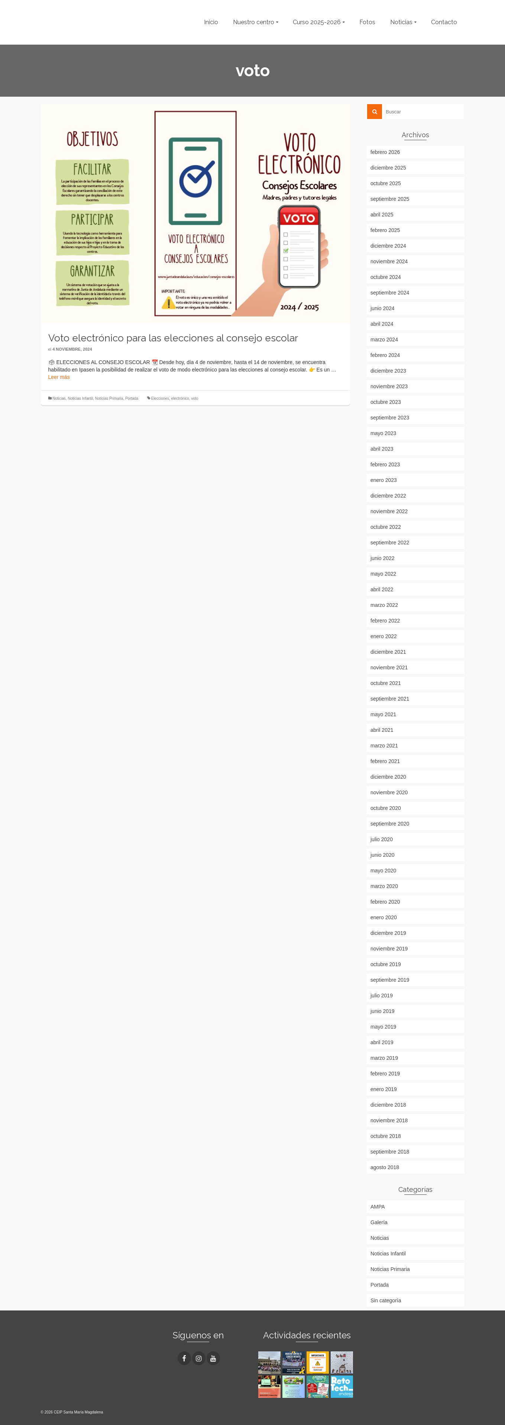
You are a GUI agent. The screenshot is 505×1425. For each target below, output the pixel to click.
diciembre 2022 (388, 496)
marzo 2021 (384, 746)
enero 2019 (383, 1089)
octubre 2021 (385, 683)
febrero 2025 (385, 230)
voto (194, 398)
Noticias (59, 398)
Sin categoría (385, 1300)
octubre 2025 (385, 183)
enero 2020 (383, 917)
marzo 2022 (384, 605)
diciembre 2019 (388, 933)
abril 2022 (382, 589)
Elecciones (160, 398)
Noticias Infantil (80, 398)
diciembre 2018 (388, 1105)
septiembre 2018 (389, 1152)
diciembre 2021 (388, 652)
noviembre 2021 (389, 667)
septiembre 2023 (389, 418)
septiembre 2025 (389, 199)
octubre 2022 (385, 527)
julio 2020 (381, 839)
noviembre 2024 (389, 261)
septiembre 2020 (389, 824)
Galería (379, 1222)
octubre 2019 (385, 964)
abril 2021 (382, 730)
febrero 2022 (385, 621)
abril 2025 (382, 215)
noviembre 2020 (389, 792)
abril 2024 (382, 324)
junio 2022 (382, 558)
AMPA (377, 1207)
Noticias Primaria (109, 398)
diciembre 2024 (388, 246)
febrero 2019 (385, 1074)
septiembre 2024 (389, 293)
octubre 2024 (385, 277)
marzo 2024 (384, 339)
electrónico (180, 398)
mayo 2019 (383, 1027)
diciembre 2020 (388, 777)
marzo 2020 (384, 886)
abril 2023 (382, 449)
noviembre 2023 (389, 386)
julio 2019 (381, 995)
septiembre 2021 (389, 699)
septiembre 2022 (389, 543)
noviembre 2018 (389, 1120)
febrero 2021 (385, 761)
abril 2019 (382, 1042)
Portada (131, 398)
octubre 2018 (385, 1136)
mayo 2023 (383, 433)
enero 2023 (383, 480)
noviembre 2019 (389, 949)
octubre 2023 (385, 402)
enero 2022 (383, 636)
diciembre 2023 (388, 371)
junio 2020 (382, 855)
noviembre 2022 (389, 511)
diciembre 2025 (388, 168)
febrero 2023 (385, 464)
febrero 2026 (385, 152)
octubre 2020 (385, 808)
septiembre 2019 (389, 980)
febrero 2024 (385, 355)
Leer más (59, 377)
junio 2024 (382, 308)
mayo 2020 (383, 871)
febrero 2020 (385, 902)
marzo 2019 (384, 1058)
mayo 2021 (383, 714)
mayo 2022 (383, 574)
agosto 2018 (384, 1167)
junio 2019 (382, 1011)
